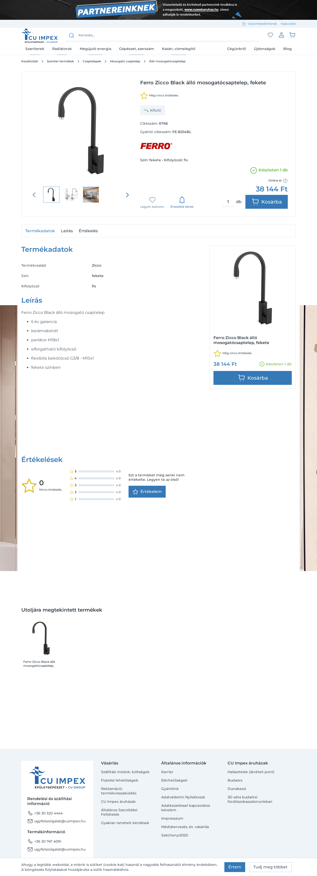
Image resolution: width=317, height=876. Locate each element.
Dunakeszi (237, 788)
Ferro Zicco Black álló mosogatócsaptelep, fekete (39, 598)
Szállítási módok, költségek (125, 772)
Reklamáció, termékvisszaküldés (118, 790)
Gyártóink (170, 788)
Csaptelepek (92, 61)
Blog (287, 48)
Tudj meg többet (270, 867)
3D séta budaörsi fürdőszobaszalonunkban (250, 799)
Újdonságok (264, 48)
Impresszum (172, 818)
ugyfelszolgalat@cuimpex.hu (56, 821)
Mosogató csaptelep (125, 61)
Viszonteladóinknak (262, 23)
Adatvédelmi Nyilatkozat (183, 797)
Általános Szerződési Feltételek (119, 812)
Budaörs (235, 780)
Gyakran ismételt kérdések (125, 823)
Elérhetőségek (174, 780)
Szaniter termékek (60, 61)
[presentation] (127, 195)
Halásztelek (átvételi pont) (251, 772)
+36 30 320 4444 (45, 813)
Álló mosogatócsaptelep (167, 61)
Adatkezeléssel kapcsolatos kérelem (185, 807)
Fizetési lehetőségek (119, 780)
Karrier (167, 772)
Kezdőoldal (29, 61)
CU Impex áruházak (118, 801)
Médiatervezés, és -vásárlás (185, 827)
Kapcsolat (288, 23)
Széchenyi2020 (174, 835)
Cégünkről (236, 48)
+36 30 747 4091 (44, 841)
